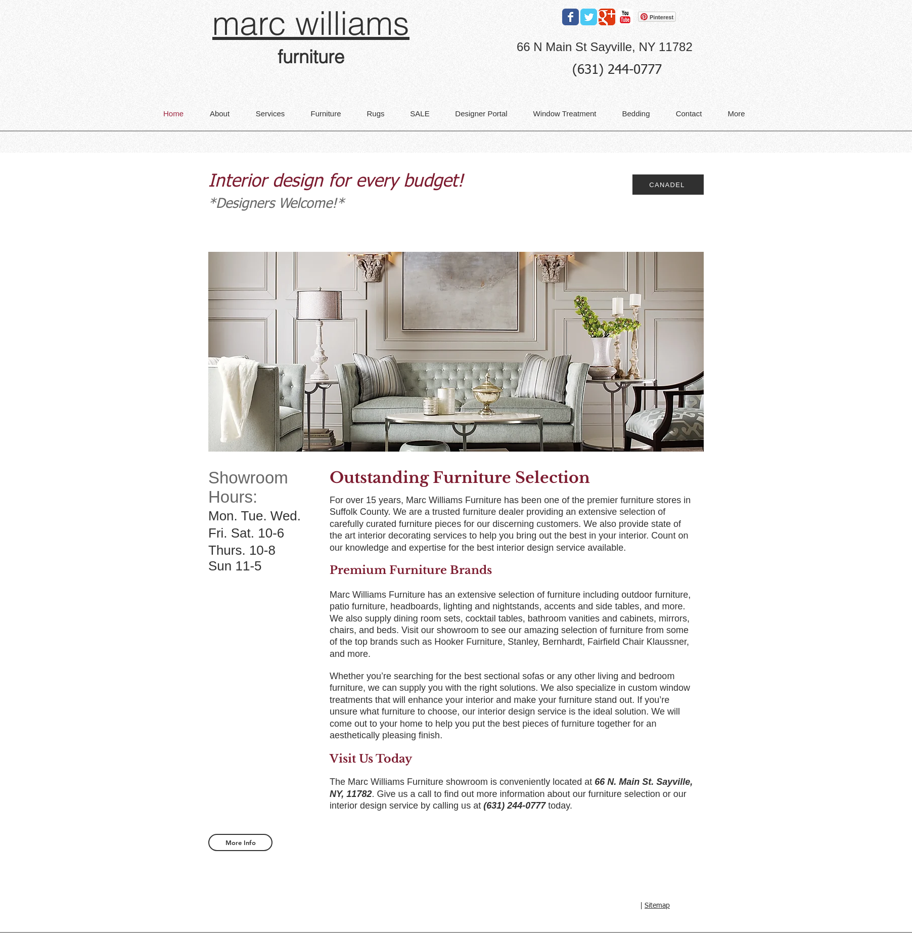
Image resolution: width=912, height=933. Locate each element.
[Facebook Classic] (570, 17)
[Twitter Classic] (588, 17)
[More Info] (240, 842)
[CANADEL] (668, 184)
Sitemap (657, 905)
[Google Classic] (607, 17)
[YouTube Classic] (625, 17)
